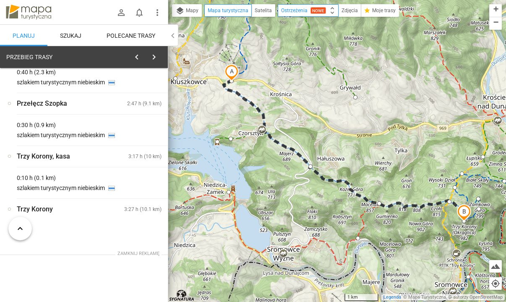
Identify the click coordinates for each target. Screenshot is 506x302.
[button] (231, 72)
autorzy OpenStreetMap (478, 297)
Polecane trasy (131, 35)
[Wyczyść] (161, 55)
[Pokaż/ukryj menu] (157, 12)
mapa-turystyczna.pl (28, 12)
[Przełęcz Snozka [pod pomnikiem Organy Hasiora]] (50, 175)
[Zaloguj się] (121, 12)
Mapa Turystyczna (427, 297)
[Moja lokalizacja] (495, 283)
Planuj (24, 35)
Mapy (186, 11)
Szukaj (70, 35)
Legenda (392, 297)
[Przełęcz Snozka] (134, 157)
